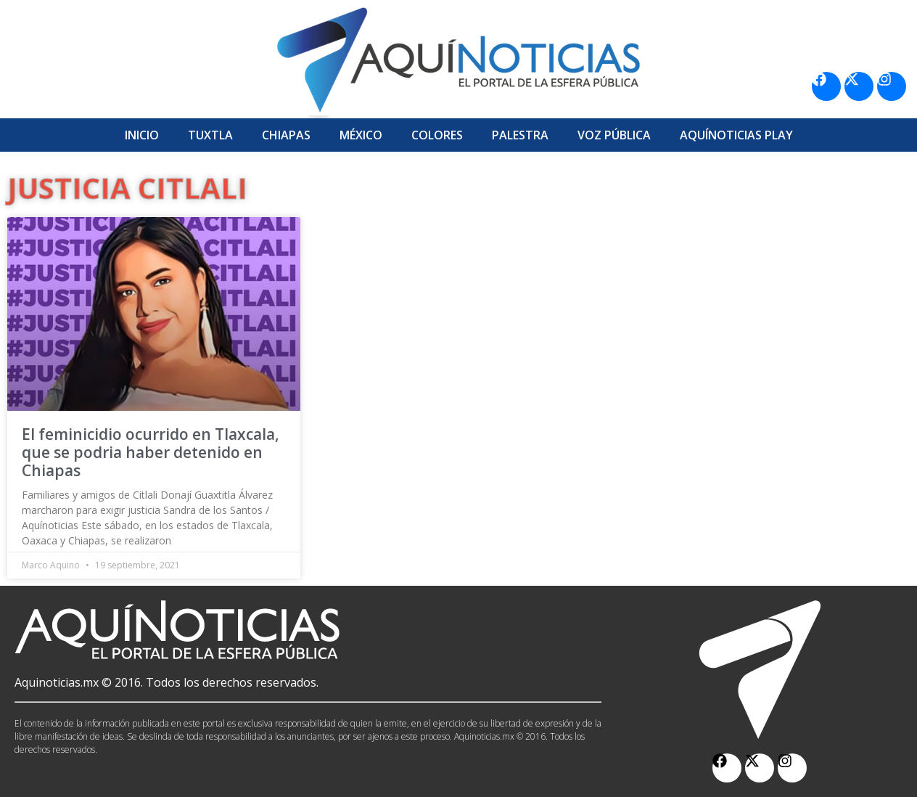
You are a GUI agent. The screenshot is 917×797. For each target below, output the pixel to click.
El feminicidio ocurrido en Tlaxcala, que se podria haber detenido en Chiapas (150, 452)
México (361, 135)
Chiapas (286, 135)
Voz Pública (614, 135)
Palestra (520, 135)
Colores (437, 135)
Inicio (142, 135)
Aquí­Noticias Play (736, 135)
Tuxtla (210, 135)
